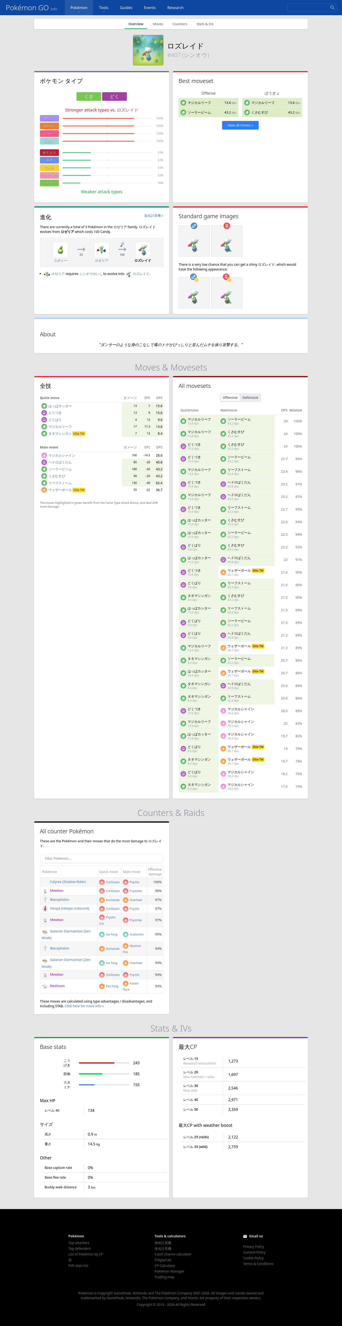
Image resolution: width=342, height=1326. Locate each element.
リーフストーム (60, 483)
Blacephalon (55, 899)
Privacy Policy (253, 1246)
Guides (126, 7)
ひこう (49, 118)
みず (49, 160)
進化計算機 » (153, 215)
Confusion (109, 882)
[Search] (311, 8)
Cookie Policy (253, 1258)
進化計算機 (163, 1248)
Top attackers (78, 1242)
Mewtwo (52, 890)
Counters (180, 24)
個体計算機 (163, 1242)
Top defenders (79, 1248)
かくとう (49, 152)
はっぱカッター (60, 406)
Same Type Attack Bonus (122, 503)
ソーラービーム (199, 112)
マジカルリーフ (199, 102)
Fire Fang (108, 986)
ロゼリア (54, 273)
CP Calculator (165, 1265)
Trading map (164, 1277)
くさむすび (259, 112)
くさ (49, 183)
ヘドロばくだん (60, 462)
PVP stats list (78, 1265)
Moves (158, 24)
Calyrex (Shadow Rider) (64, 881)
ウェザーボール (66, 489)
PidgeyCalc (163, 1260)
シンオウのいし (91, 273)
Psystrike (132, 891)
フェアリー (49, 175)
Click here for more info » (84, 1006)
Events (150, 7)
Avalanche (133, 934)
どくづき (55, 412)
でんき (49, 167)
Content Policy (254, 1252)
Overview (135, 24)
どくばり (55, 419)
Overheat (132, 900)
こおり (49, 141)
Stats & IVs (205, 24)
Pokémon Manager (170, 1271)
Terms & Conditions (258, 1263)
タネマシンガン (66, 433)
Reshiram (53, 986)
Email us (256, 1236)
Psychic (131, 882)
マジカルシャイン (61, 455)
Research (175, 7)
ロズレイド (137, 273)
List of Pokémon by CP (85, 1254)
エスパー (49, 133)
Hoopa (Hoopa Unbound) (65, 908)
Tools (103, 9)
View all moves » (240, 125)
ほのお (49, 126)
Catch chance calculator (173, 1254)
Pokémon (79, 9)
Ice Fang (108, 934)
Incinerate (109, 900)
